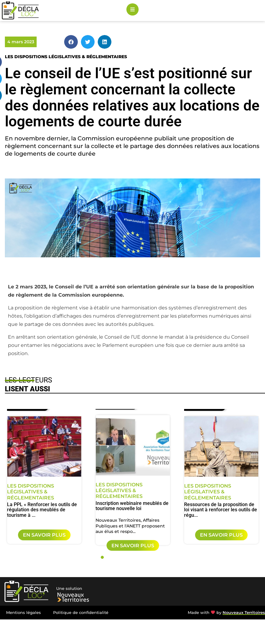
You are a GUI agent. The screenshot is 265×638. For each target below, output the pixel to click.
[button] (71, 42)
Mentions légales (23, 612)
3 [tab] (115, 557)
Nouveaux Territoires (244, 612)
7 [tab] (142, 557)
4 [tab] (122, 557)
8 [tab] (149, 557)
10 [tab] (162, 557)
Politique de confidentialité (80, 612)
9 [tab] (156, 557)
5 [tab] (129, 557)
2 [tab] (109, 557)
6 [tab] (135, 557)
